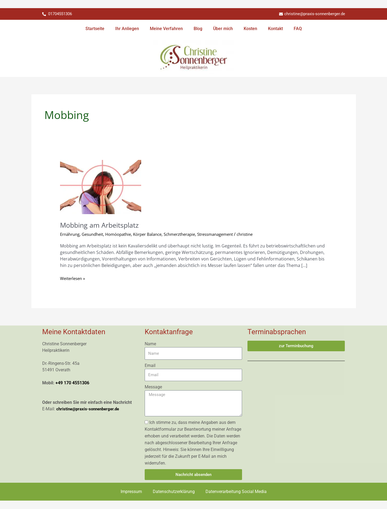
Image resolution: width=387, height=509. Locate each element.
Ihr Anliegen (127, 28)
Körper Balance (156, 234)
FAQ (298, 28)
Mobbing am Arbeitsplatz (101, 225)
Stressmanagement (231, 234)
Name (150, 344)
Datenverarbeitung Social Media (236, 491)
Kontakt (275, 28)
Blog (198, 28)
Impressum (131, 491)
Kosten (250, 28)
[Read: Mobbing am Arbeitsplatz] (100, 187)
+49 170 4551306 (72, 383)
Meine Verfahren (166, 28)
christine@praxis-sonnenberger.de (90, 409)
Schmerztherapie (191, 234)
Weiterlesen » (74, 278)
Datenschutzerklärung (174, 491)
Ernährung (71, 234)
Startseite (94, 28)
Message (153, 387)
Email (150, 365)
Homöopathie (124, 234)
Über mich (223, 28)
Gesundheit (96, 234)
